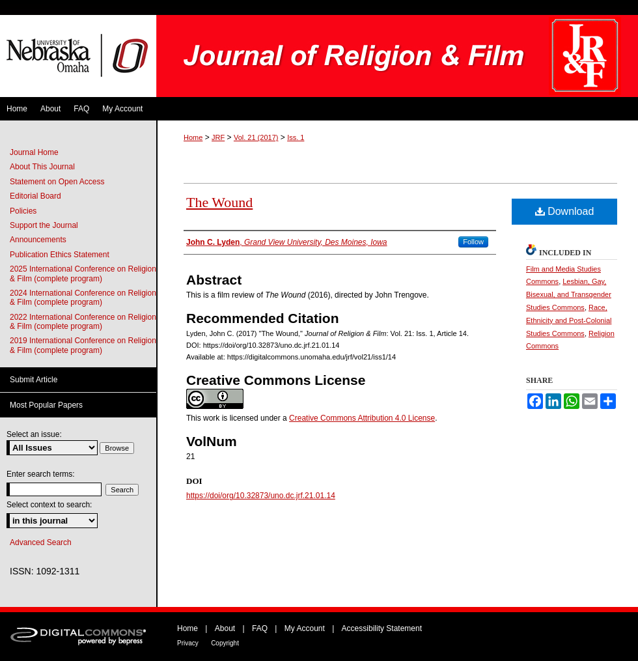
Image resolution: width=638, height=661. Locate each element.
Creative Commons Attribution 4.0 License (362, 418)
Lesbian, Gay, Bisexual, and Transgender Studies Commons (568, 294)
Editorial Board (35, 196)
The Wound (219, 202)
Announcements (38, 239)
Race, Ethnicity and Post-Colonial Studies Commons (568, 320)
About (225, 628)
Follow (473, 242)
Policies (23, 211)
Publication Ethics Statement (59, 254)
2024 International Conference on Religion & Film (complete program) (83, 297)
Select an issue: (34, 434)
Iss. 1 (295, 137)
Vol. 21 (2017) (256, 137)
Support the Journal (44, 225)
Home (193, 137)
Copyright (225, 643)
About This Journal (42, 166)
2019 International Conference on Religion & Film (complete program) (83, 345)
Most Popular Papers (46, 405)
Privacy (188, 643)
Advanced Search (41, 542)
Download (564, 211)
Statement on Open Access (57, 181)
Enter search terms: (41, 474)
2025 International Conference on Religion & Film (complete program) (83, 273)
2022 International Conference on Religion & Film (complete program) (83, 322)
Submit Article (33, 379)
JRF (218, 137)
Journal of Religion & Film (397, 56)
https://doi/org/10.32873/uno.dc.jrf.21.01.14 (260, 495)
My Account (304, 628)
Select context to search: (49, 504)
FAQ (260, 628)
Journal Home (34, 152)
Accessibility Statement (382, 628)
